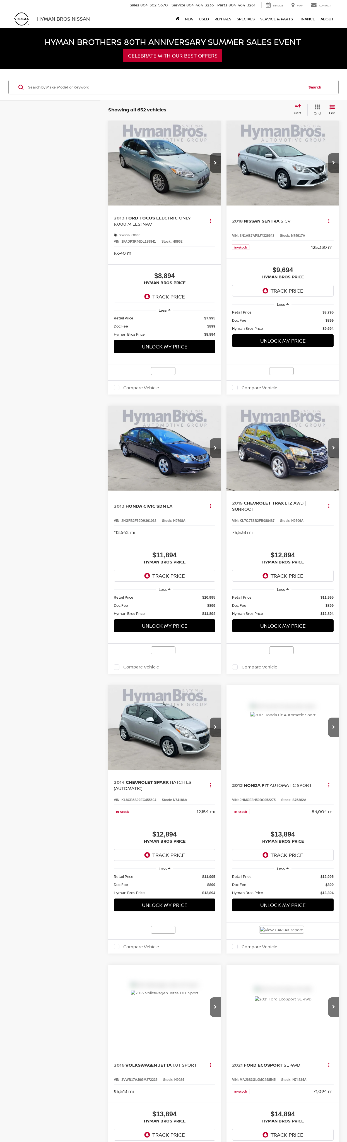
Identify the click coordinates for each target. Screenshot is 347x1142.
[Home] (177, 19)
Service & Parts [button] (276, 18)
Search (315, 87)
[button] (215, 163)
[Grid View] (316, 110)
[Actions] (210, 221)
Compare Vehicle (141, 387)
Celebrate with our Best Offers (173, 55)
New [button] (189, 18)
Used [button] (204, 18)
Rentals (223, 18)
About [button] (327, 18)
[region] (164, 326)
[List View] (332, 110)
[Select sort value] (299, 109)
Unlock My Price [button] (164, 346)
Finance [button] (306, 18)
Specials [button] (246, 18)
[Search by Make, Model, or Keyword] (165, 87)
